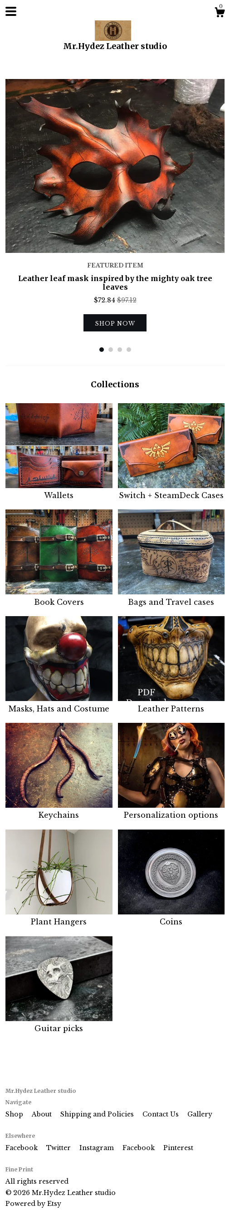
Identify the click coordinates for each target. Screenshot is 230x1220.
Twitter (59, 1148)
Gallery (199, 1114)
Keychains (59, 810)
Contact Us (161, 1114)
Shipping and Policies (98, 1114)
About (43, 1114)
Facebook (22, 1148)
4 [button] (129, 349)
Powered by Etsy (33, 1204)
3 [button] (119, 349)
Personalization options (171, 810)
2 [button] (110, 349)
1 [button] (101, 349)
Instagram (97, 1148)
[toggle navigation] (10, 11)
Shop (15, 1114)
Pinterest (178, 1148)
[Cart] (220, 13)
